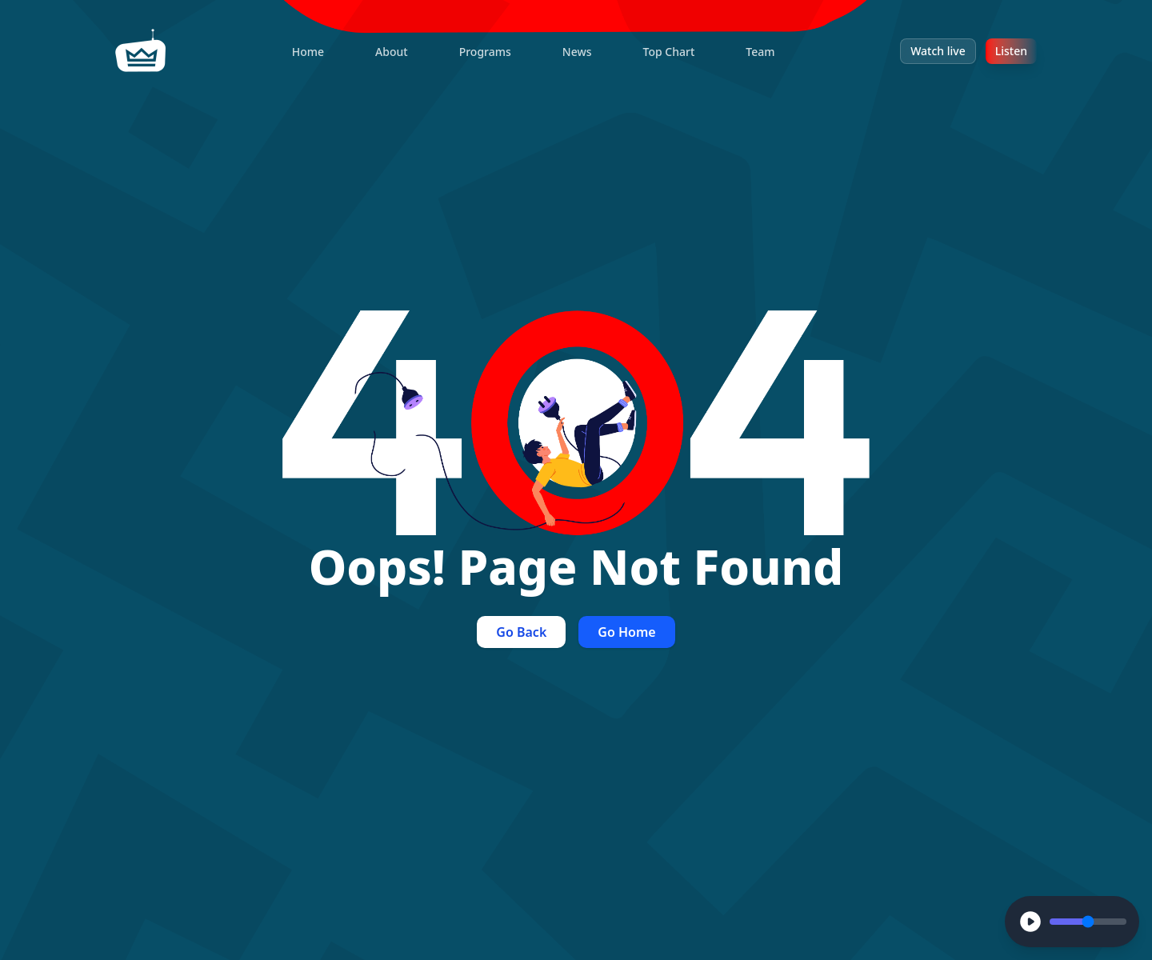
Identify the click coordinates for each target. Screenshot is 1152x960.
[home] (140, 51)
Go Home (626, 632)
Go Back (521, 632)
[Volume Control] (1088, 921)
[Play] (1030, 921)
